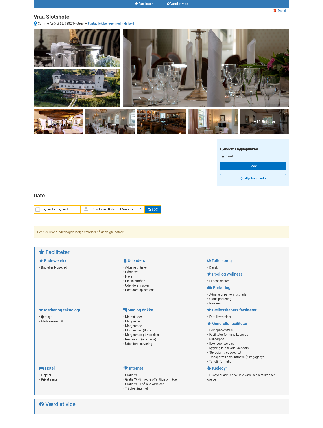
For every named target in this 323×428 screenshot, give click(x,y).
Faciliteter (144, 4)
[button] (253, 178)
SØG (153, 209)
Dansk (280, 11)
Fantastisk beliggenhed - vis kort (111, 23)
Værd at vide (177, 4)
